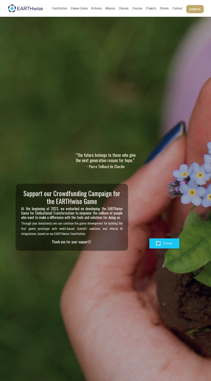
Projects (151, 8)
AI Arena (96, 8)
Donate (167, 243)
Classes (124, 8)
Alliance (110, 8)
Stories (164, 8)
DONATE (195, 9)
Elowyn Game (79, 8)
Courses (137, 8)
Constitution (59, 8)
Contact (177, 8)
